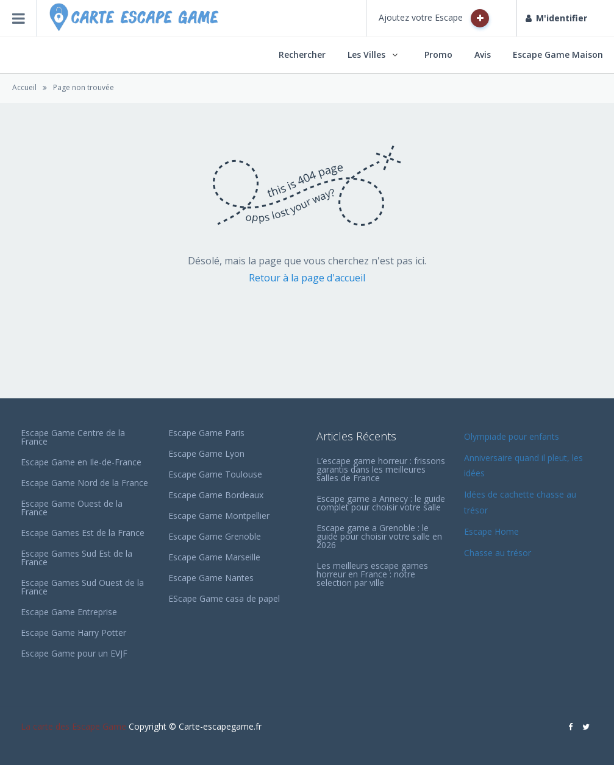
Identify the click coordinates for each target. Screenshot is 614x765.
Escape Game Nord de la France (84, 482)
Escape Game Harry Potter (73, 632)
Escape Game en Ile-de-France (81, 462)
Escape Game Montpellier (219, 515)
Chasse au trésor (499, 553)
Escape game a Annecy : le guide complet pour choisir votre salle (380, 503)
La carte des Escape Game (73, 726)
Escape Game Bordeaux (215, 495)
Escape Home (491, 531)
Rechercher (302, 54)
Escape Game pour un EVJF (74, 653)
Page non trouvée (83, 87)
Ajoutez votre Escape (434, 18)
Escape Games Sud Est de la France (76, 558)
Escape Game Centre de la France (73, 437)
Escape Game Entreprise (69, 612)
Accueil (24, 87)
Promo (438, 54)
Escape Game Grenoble (214, 536)
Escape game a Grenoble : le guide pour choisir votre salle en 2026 (379, 536)
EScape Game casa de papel (224, 598)
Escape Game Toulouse (215, 474)
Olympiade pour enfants (513, 436)
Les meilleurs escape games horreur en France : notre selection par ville (372, 574)
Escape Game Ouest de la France (72, 508)
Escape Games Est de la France (83, 532)
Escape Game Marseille (214, 557)
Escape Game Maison (558, 54)
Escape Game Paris (206, 433)
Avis (482, 54)
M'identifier (556, 18)
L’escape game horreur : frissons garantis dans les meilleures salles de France (380, 469)
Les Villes (366, 54)
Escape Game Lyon (206, 453)
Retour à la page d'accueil (307, 277)
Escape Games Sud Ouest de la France (82, 587)
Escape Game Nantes (211, 577)
